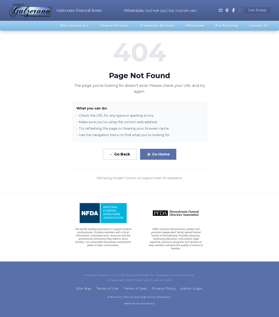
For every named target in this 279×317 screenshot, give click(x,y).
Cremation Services (157, 25)
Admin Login (192, 288)
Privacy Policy (164, 288)
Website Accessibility (139, 303)
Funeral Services (114, 25)
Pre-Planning (227, 25)
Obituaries (195, 25)
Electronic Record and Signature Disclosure (139, 296)
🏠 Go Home (158, 154)
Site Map (84, 288)
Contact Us (258, 25)
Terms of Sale (135, 288)
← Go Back (120, 154)
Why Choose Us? (74, 25)
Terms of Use (107, 288)
